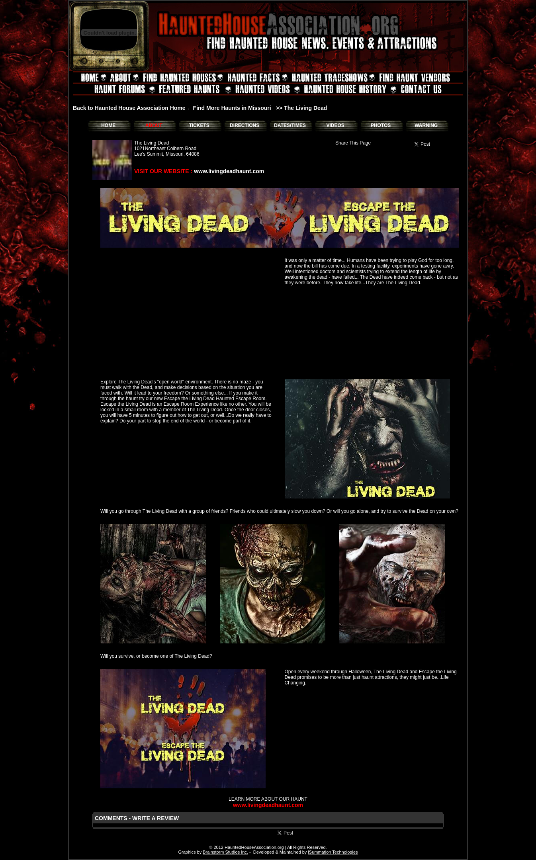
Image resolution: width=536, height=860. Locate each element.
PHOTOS (381, 125)
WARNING (426, 125)
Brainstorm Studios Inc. (225, 852)
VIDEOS (335, 125)
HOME (108, 125)
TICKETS (199, 125)
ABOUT (153, 125)
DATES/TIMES (290, 125)
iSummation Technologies (333, 852)
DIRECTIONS (244, 125)
